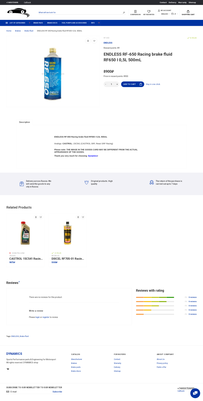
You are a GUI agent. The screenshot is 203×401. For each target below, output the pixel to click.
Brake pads (38, 23)
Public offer (161, 367)
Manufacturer (76, 359)
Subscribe (57, 392)
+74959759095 (12, 2)
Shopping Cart (188, 12)
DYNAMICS (14, 353)
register (45, 317)
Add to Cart (132, 84)
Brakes (74, 363)
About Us (161, 359)
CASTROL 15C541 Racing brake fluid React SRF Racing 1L (26, 258)
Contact (163, 2)
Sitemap (192, 2)
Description (24, 122)
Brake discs (52, 23)
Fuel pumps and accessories (74, 23)
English (164, 14)
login (38, 317)
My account (164, 10)
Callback (27, 2)
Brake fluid (24, 336)
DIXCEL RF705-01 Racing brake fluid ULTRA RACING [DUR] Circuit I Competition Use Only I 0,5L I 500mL (68, 258)
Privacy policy (162, 363)
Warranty (182, 2)
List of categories (15, 23)
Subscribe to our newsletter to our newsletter (34, 387)
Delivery (172, 2)
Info (93, 23)
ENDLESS (15, 336)
